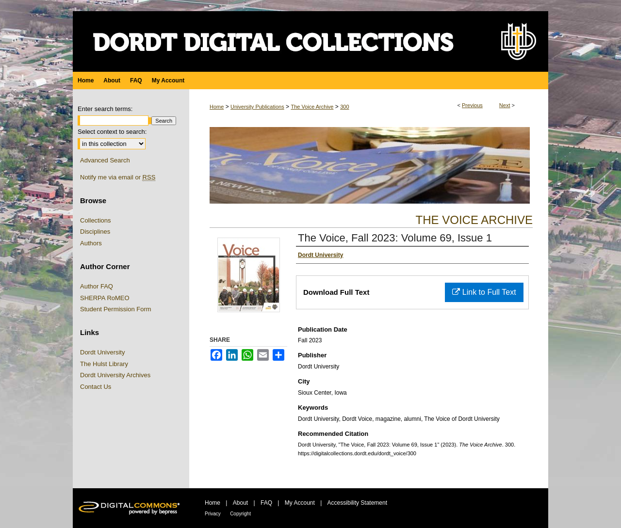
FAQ (266, 502)
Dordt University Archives (115, 375)
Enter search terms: (105, 108)
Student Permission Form (115, 309)
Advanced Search (105, 160)
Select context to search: (112, 131)
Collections (95, 220)
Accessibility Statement (357, 502)
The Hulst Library (104, 364)
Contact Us (95, 386)
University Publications (257, 107)
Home (217, 107)
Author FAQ (96, 286)
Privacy (213, 513)
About (240, 502)
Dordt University (102, 352)
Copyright (240, 513)
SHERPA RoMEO (105, 298)
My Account (300, 502)
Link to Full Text (484, 292)
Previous (472, 105)
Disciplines (95, 231)
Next (504, 105)
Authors (91, 243)
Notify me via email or (117, 177)
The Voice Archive (312, 107)
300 (344, 107)
